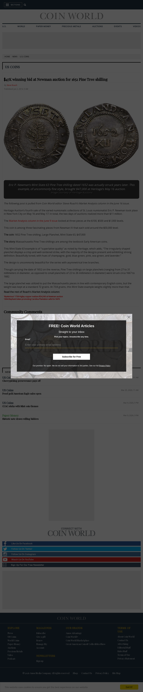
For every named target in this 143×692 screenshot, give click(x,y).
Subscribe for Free (71, 357)
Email (28, 339)
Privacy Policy (104, 366)
